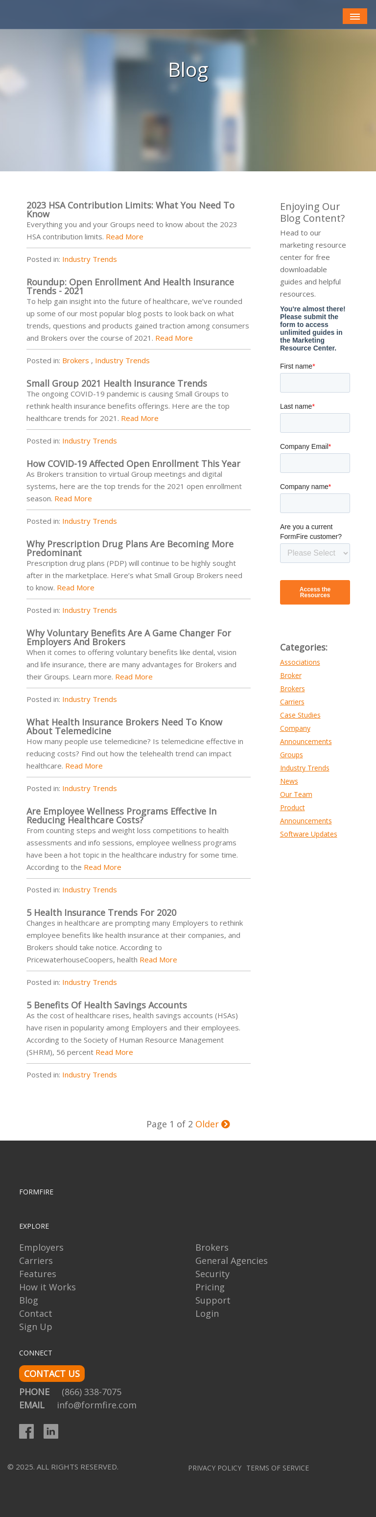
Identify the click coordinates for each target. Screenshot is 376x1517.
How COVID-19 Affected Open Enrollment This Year (133, 463)
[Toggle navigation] (354, 16)
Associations (300, 662)
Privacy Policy (214, 1467)
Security (212, 1274)
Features (37, 1274)
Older (212, 1124)
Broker (291, 675)
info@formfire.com (97, 1405)
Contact (35, 1313)
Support (213, 1300)
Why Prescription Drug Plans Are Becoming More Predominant (130, 548)
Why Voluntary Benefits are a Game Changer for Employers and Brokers (128, 637)
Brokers (75, 360)
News (289, 781)
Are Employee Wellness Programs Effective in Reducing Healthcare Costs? (121, 815)
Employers (41, 1247)
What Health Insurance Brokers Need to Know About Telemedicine (124, 726)
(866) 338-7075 (91, 1392)
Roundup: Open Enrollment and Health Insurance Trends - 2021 (130, 286)
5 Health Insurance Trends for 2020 (101, 912)
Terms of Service (277, 1467)
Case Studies (300, 715)
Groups (291, 754)
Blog (28, 1300)
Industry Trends (89, 259)
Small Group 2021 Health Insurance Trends (116, 383)
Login (207, 1313)
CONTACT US (52, 1373)
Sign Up (35, 1326)
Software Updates (308, 834)
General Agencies (231, 1260)
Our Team (296, 794)
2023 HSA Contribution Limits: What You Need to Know (130, 209)
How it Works (47, 1287)
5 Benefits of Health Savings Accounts (106, 1005)
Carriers (292, 701)
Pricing (210, 1287)
